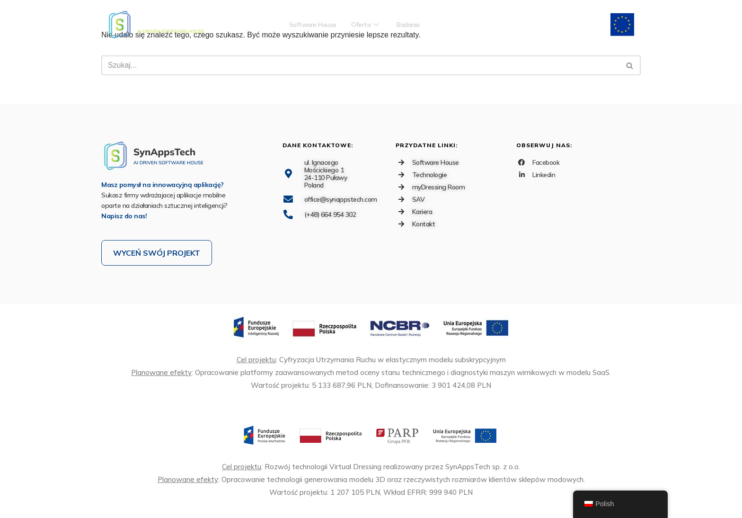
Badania (413, 24)
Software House (308, 24)
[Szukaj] (360, 65)
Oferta (366, 24)
